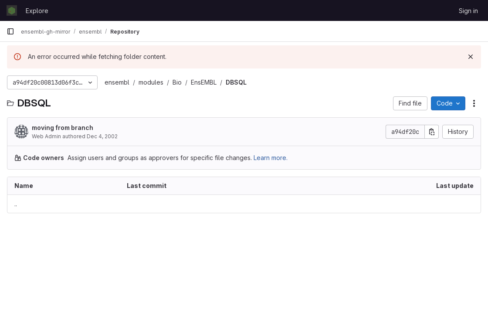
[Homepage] (12, 10)
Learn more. (271, 157)
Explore (37, 10)
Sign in (468, 10)
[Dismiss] (470, 56)
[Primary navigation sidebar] (10, 31)
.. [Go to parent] (15, 204)
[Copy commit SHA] (432, 132)
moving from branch (62, 127)
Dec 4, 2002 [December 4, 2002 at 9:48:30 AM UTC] (102, 136)
